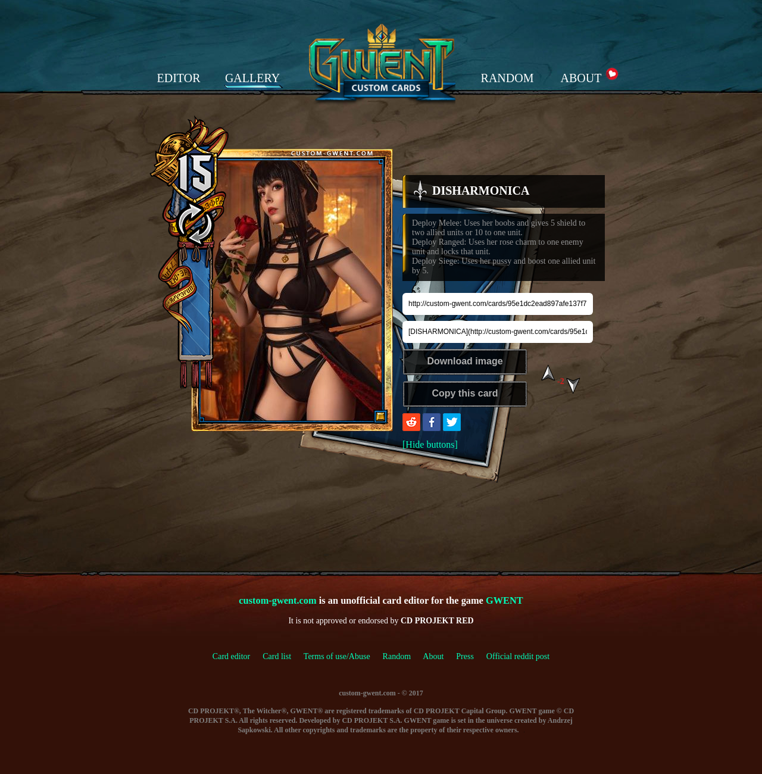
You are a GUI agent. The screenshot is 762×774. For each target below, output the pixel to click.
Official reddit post (517, 656)
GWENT (504, 600)
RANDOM (507, 78)
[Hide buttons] (430, 444)
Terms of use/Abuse (343, 656)
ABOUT (581, 78)
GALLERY (252, 78)
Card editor (231, 656)
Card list (277, 656)
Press (465, 656)
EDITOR (179, 78)
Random (397, 656)
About (433, 656)
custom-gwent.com (277, 600)
